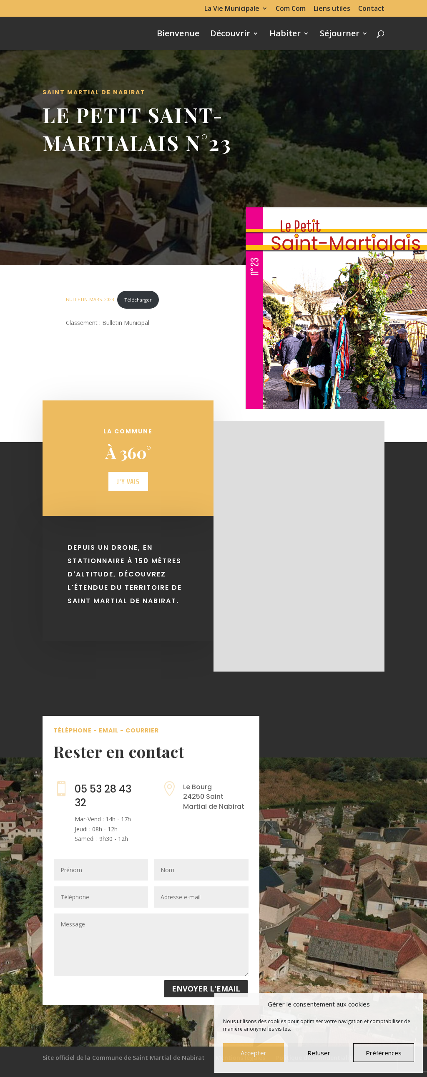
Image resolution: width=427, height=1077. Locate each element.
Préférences (384, 1053)
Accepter (253, 1053)
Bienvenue (178, 34)
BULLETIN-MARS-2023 (90, 300)
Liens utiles (332, 9)
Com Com (291, 9)
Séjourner (339, 34)
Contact (371, 9)
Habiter (285, 34)
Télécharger (138, 300)
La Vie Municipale (231, 9)
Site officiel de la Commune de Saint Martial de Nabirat (124, 1058)
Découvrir (230, 34)
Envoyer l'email (206, 989)
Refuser (318, 1053)
